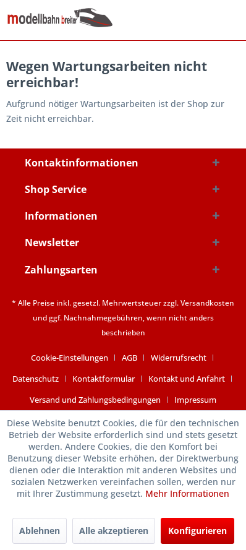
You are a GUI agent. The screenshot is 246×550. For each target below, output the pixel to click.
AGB (129, 357)
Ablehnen (39, 530)
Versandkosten (207, 303)
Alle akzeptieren (113, 530)
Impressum (195, 399)
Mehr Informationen (187, 493)
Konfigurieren (197, 530)
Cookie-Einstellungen (69, 357)
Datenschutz (35, 378)
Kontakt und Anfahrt (186, 378)
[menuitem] (74, 357)
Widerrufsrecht (178, 357)
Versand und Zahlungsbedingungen (95, 399)
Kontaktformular (103, 378)
